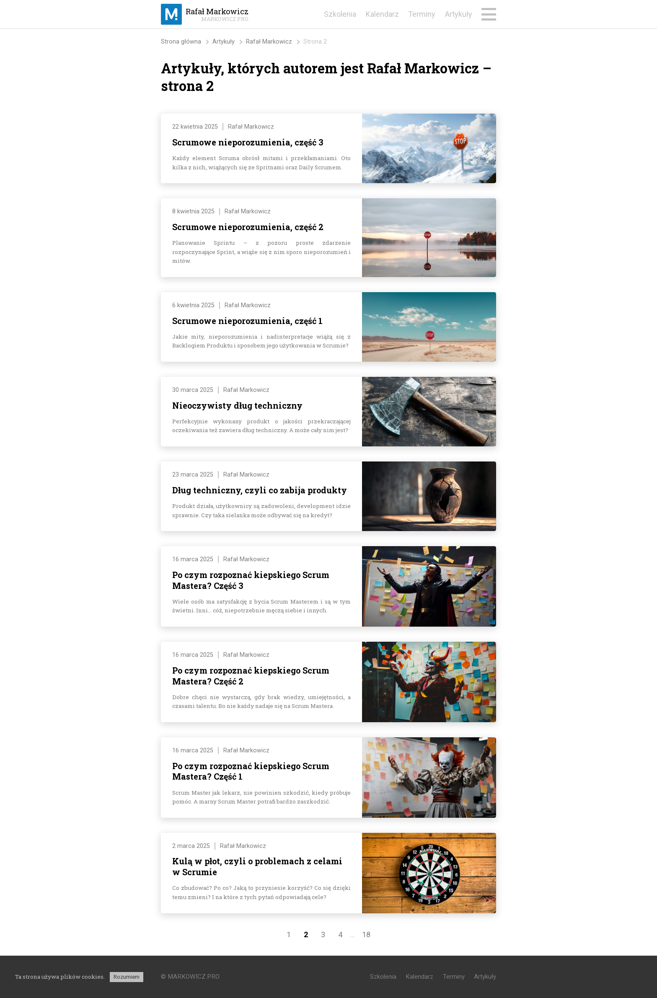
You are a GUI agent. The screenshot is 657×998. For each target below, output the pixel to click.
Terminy (421, 14)
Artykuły (458, 14)
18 (366, 934)
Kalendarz (382, 14)
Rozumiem (127, 977)
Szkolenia (340, 14)
